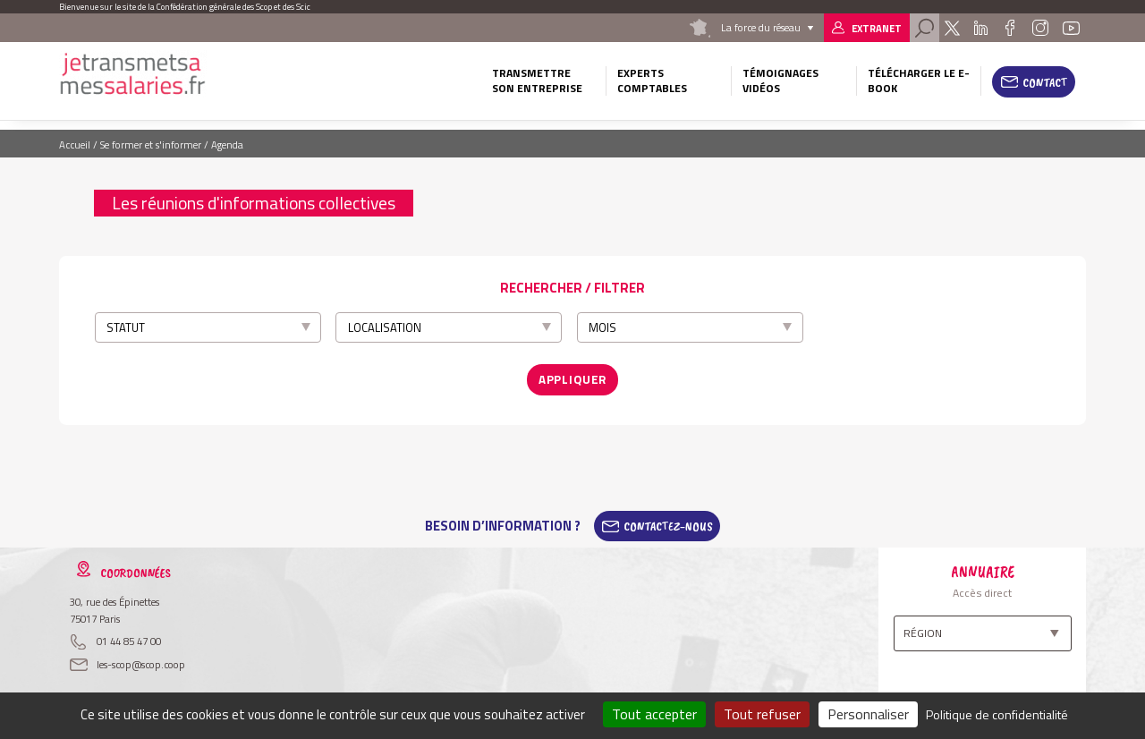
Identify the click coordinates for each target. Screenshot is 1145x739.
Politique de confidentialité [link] (997, 714)
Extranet (877, 28)
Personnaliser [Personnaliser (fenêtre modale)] (868, 714)
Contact (1045, 82)
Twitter (952, 27)
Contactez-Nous (668, 521)
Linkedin (981, 27)
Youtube (1071, 27)
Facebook (1009, 27)
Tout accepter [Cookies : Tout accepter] (654, 714)
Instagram (1039, 27)
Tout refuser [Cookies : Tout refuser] (762, 714)
